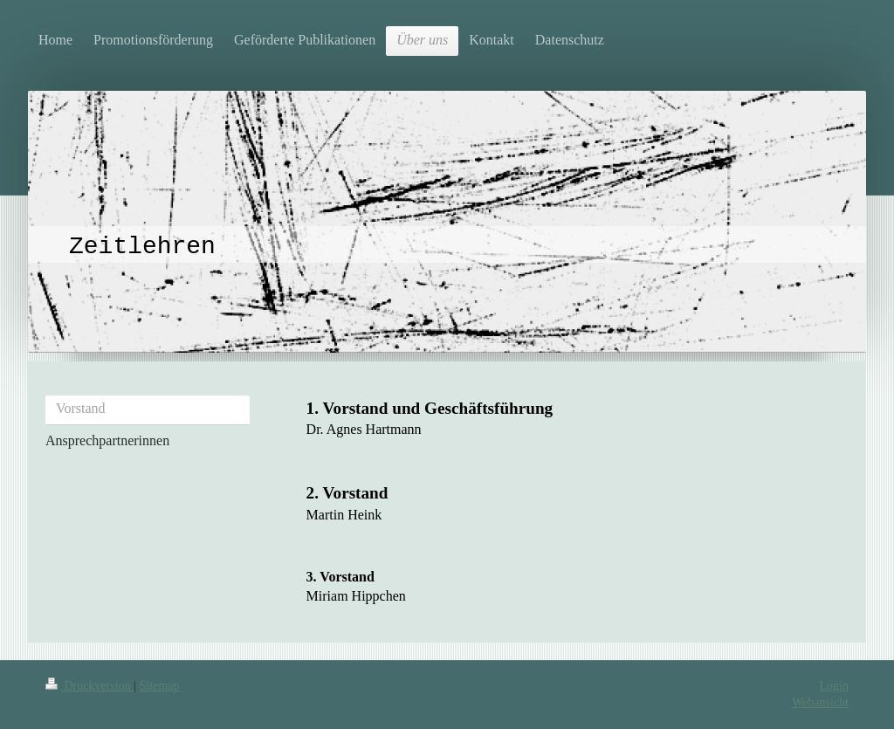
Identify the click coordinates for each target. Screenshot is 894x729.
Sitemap (160, 685)
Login (834, 685)
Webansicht (820, 702)
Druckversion (89, 685)
